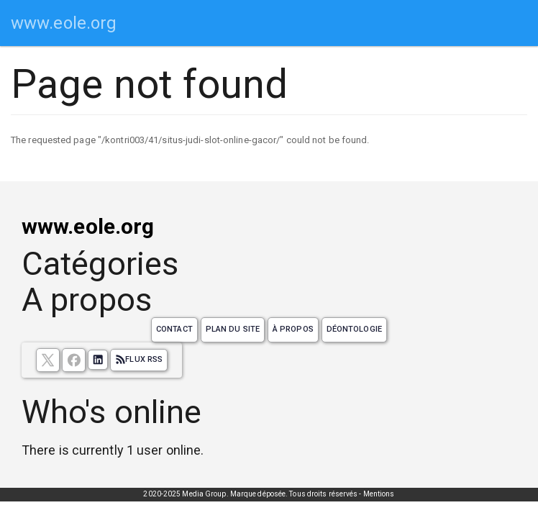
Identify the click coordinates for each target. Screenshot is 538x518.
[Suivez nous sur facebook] (74, 360)
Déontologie (354, 329)
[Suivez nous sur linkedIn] (98, 360)
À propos (293, 329)
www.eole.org (64, 23)
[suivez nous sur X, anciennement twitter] (48, 360)
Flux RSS (139, 360)
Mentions (379, 494)
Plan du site (233, 329)
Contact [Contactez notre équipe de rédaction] (174, 329)
